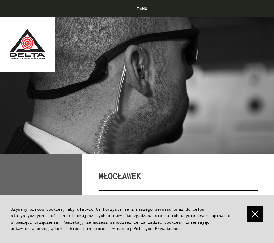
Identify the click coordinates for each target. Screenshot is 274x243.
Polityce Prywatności (157, 228)
